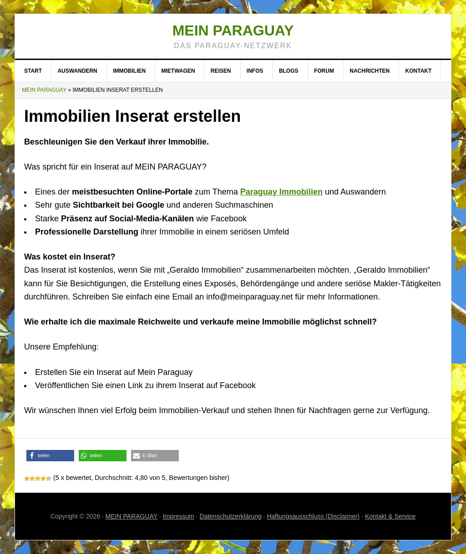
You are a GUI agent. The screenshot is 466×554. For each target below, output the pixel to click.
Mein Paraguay (233, 30)
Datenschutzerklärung (231, 516)
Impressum (178, 516)
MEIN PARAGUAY (131, 516)
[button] (50, 455)
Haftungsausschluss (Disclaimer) (313, 516)
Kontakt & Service (390, 516)
